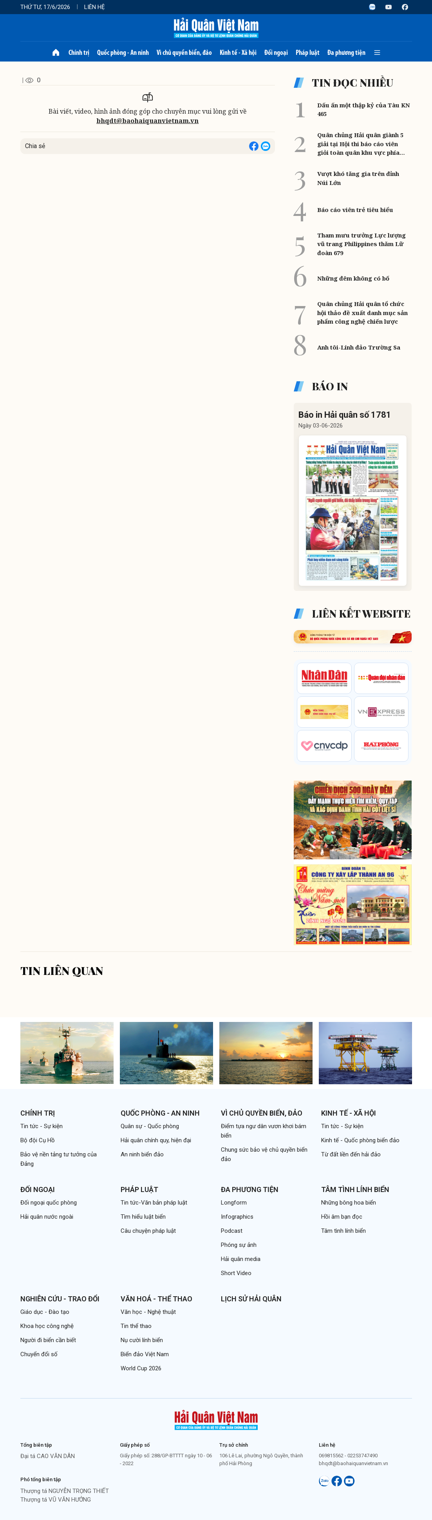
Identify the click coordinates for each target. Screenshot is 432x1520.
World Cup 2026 (141, 1368)
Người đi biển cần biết (48, 1340)
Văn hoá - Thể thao (156, 1299)
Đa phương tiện (346, 52)
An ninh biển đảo (142, 1154)
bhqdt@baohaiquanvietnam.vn (147, 120)
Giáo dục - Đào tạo (44, 1311)
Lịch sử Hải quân (251, 1299)
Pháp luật (308, 52)
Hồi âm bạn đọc (341, 1216)
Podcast (231, 1230)
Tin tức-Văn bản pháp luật (154, 1202)
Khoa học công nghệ (47, 1326)
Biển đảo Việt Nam (145, 1354)
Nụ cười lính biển (142, 1340)
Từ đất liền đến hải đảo (351, 1154)
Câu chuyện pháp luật (148, 1230)
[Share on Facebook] (253, 146)
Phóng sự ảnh (239, 1244)
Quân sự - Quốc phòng (150, 1126)
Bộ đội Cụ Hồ (37, 1140)
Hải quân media (240, 1259)
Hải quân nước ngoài (46, 1216)
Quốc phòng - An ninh (123, 52)
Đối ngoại (276, 52)
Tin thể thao (136, 1326)
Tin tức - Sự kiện (41, 1126)
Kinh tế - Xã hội (238, 52)
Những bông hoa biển (348, 1202)
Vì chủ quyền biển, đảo (184, 52)
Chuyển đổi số (39, 1354)
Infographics (237, 1216)
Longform (234, 1202)
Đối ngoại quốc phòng (48, 1202)
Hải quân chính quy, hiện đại (156, 1140)
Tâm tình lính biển (355, 1189)
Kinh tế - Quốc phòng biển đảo (360, 1140)
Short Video (236, 1273)
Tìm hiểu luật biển (143, 1216)
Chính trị (79, 52)
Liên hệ (94, 7)
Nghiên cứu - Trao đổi (59, 1299)
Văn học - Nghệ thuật (148, 1311)
